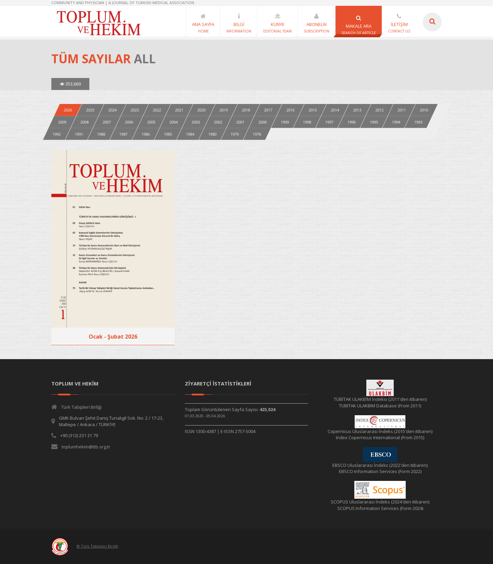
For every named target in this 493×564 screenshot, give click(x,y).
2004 (173, 121)
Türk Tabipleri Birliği (81, 407)
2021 (179, 110)
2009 (62, 121)
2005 (151, 121)
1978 (257, 133)
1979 (235, 133)
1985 (168, 133)
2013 (357, 110)
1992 (57, 133)
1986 (146, 133)
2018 (246, 110)
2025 (90, 110)
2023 (134, 110)
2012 (379, 110)
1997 (329, 121)
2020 (201, 110)
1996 (351, 121)
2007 (107, 121)
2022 (157, 110)
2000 (262, 121)
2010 (424, 110)
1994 (396, 121)
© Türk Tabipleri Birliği (97, 546)
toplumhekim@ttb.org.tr (86, 447)
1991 (79, 133)
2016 (290, 110)
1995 (374, 121)
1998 (307, 121)
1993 (418, 121)
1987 (123, 133)
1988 (101, 133)
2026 (68, 110)
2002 (218, 121)
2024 (112, 110)
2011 (401, 110)
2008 (84, 121)
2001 (240, 121)
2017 (268, 110)
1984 (190, 133)
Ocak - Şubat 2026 (113, 336)
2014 (335, 110)
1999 (285, 121)
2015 (312, 110)
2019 (223, 110)
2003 (196, 121)
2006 (129, 121)
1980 (212, 133)
